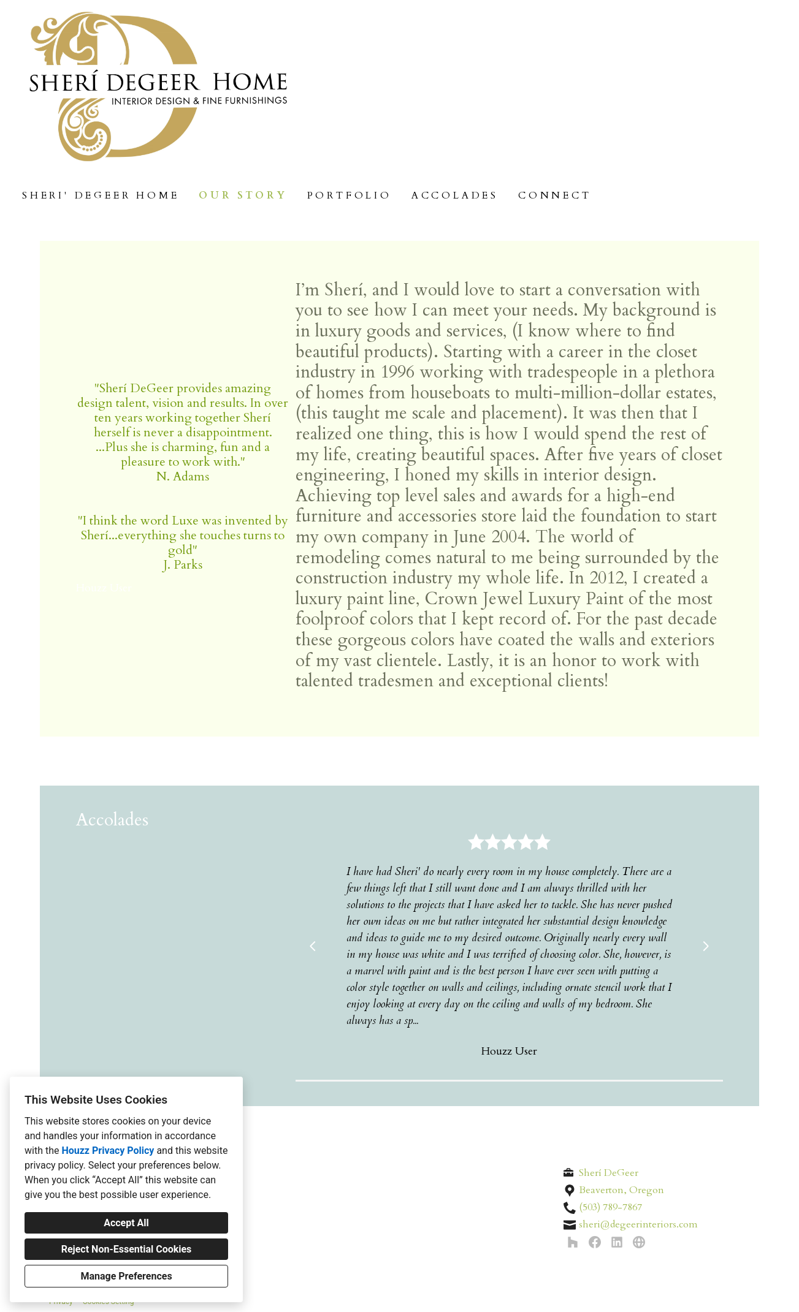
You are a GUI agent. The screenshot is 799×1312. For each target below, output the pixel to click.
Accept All (126, 1223)
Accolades (455, 195)
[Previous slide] (313, 946)
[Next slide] (706, 946)
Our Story (243, 195)
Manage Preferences (126, 1276)
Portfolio (349, 195)
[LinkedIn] (617, 1242)
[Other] (639, 1242)
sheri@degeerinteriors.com (638, 1224)
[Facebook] (595, 1242)
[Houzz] (573, 1242)
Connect (555, 195)
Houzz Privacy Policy (107, 1150)
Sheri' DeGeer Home (100, 195)
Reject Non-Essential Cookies (126, 1249)
